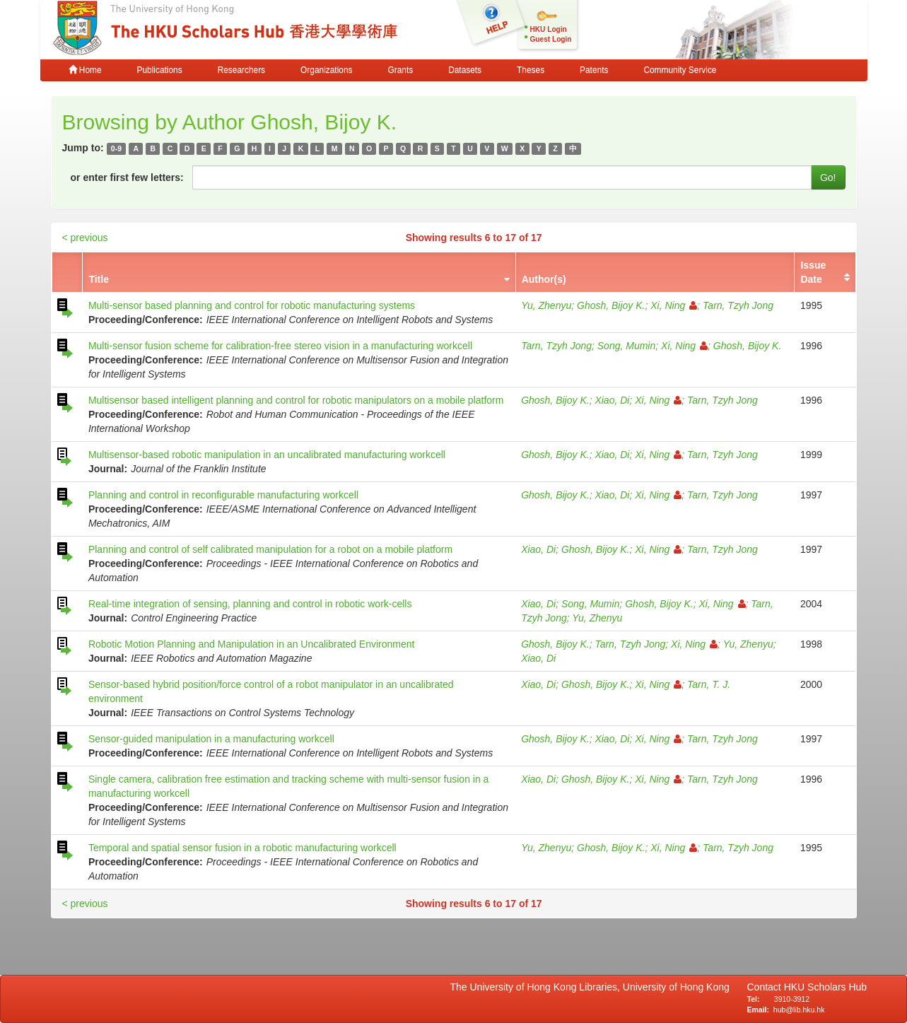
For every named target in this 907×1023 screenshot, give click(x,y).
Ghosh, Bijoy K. (611, 305)
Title (98, 279)
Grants (400, 70)
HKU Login (548, 29)
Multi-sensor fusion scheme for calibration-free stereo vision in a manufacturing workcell (280, 345)
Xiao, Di (612, 400)
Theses (530, 70)
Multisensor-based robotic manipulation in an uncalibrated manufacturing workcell (266, 454)
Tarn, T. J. (708, 684)
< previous (85, 237)
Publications (159, 70)
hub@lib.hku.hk (799, 1009)
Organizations (326, 70)
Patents (594, 70)
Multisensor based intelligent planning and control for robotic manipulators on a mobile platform (296, 400)
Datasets (464, 70)
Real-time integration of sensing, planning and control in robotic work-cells (250, 603)
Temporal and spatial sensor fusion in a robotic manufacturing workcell (242, 847)
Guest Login (551, 39)
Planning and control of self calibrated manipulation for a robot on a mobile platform (270, 549)
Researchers (241, 70)
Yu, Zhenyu (546, 305)
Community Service (679, 70)
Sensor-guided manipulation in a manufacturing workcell (211, 738)
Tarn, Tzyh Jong (738, 305)
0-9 (116, 148)
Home (85, 70)
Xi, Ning (673, 305)
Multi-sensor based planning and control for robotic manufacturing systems (251, 305)
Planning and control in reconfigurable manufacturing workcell (223, 495)
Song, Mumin (626, 345)
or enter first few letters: (127, 177)
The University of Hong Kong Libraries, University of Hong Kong (592, 987)
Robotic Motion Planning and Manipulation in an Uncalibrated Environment (251, 644)
